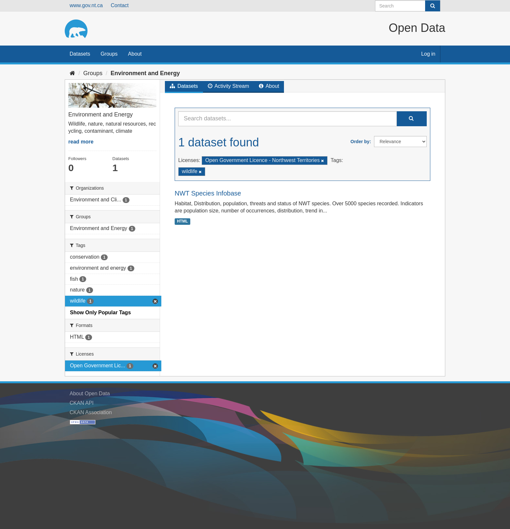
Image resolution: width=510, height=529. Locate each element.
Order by (360, 141)
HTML (182, 221)
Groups (109, 54)
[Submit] (432, 5)
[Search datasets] (407, 5)
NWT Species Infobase (208, 193)
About (135, 54)
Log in (428, 54)
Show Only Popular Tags (100, 312)
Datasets (80, 54)
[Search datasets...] (287, 118)
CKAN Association (91, 412)
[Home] (72, 73)
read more (80, 141)
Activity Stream (228, 86)
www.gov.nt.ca (86, 5)
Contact (119, 5)
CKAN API (82, 403)
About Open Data (90, 393)
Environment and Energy (145, 73)
